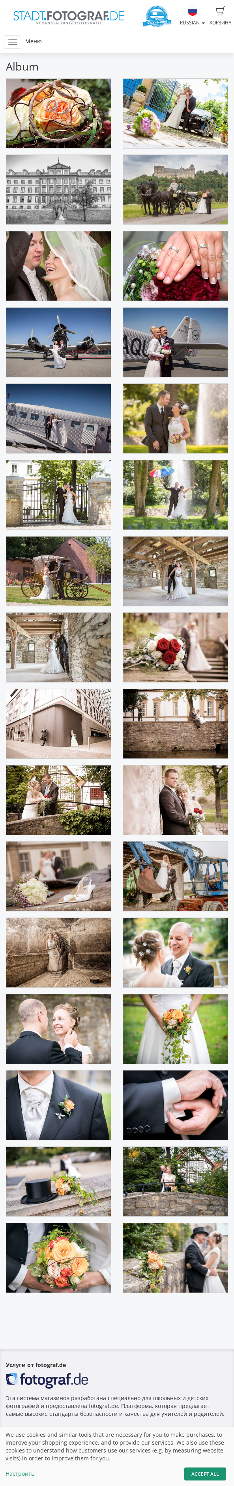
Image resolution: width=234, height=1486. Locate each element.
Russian (192, 16)
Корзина (221, 16)
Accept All (205, 1474)
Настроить (20, 1473)
